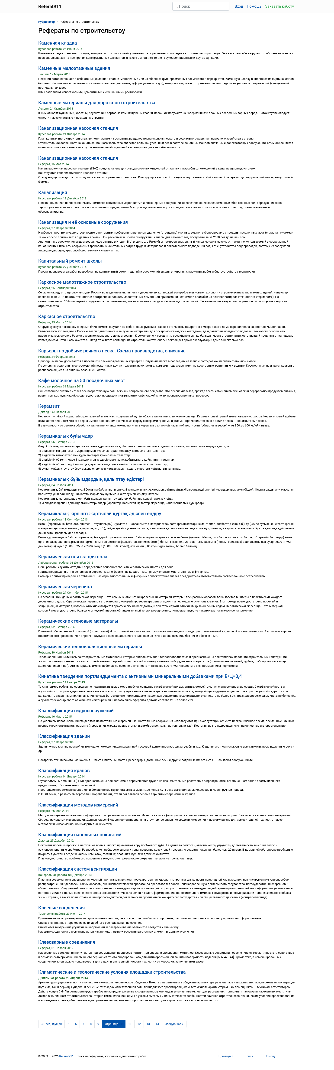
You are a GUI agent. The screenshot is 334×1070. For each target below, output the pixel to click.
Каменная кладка (57, 43)
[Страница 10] (113, 1024)
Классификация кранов (64, 770)
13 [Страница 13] (148, 1024)
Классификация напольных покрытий (80, 834)
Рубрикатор (46, 21)
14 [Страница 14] (157, 1024)
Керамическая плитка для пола (72, 556)
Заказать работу (279, 6)
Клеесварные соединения (66, 942)
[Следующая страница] (174, 1024)
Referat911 (66, 1056)
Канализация (52, 192)
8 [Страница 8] (91, 1024)
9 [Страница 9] (98, 1024)
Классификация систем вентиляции (77, 869)
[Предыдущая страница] (51, 1024)
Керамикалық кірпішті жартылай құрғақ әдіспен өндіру (99, 513)
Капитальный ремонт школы (70, 261)
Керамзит (49, 406)
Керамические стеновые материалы (78, 621)
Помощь (254, 6)
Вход (239, 6)
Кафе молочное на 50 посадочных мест (81, 380)
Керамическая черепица (65, 586)
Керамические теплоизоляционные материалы (90, 646)
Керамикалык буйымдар (65, 436)
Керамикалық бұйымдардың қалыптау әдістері (91, 479)
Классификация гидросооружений (76, 710)
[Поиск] (200, 6)
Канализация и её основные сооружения (83, 222)
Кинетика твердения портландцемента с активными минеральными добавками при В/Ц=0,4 (140, 676)
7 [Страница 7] (83, 1024)
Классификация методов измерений (78, 805)
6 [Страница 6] (76, 1024)
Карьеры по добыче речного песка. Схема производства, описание (112, 351)
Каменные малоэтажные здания (74, 68)
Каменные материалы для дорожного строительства (96, 102)
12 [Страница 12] (139, 1024)
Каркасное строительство (66, 316)
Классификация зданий (64, 736)
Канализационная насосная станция (78, 128)
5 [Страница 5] (68, 1024)
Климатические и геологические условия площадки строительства (112, 972)
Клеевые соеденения (61, 908)
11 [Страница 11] (130, 1024)
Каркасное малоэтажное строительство (82, 282)
